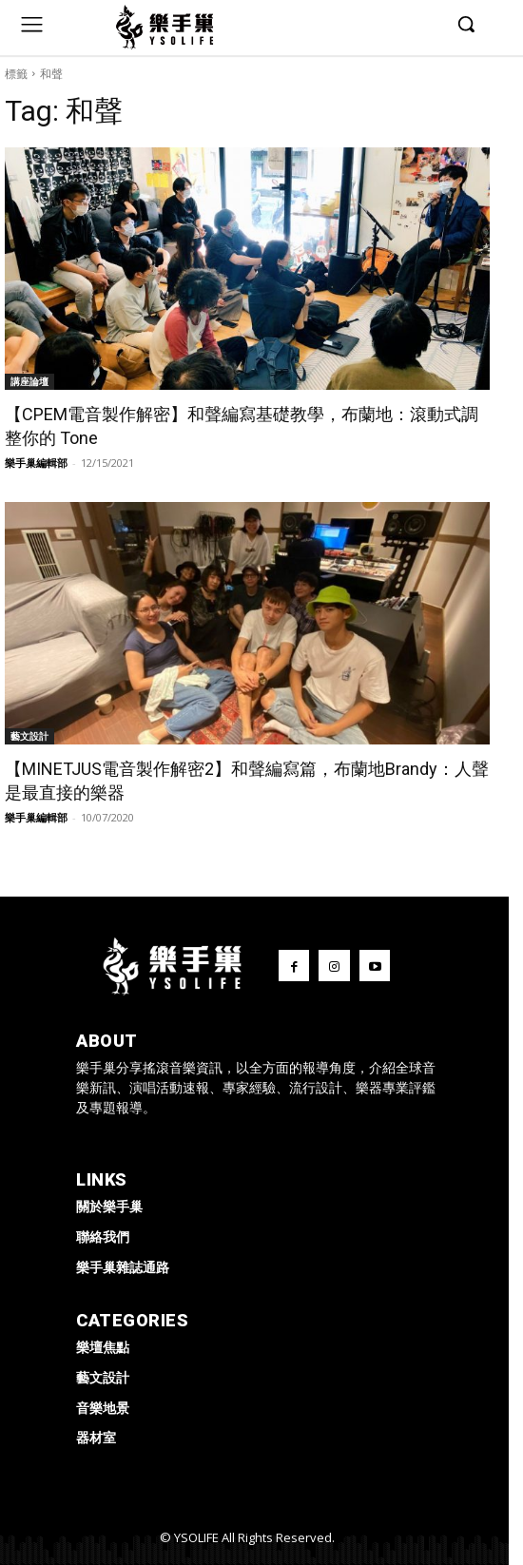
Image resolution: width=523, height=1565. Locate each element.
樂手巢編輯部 (36, 462)
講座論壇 (29, 381)
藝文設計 (29, 736)
